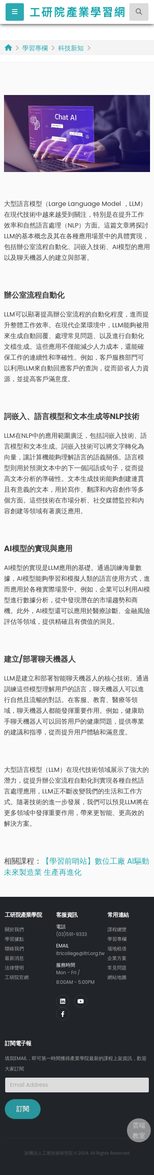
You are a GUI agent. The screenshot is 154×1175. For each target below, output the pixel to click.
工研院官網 (17, 977)
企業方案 (117, 958)
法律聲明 (14, 968)
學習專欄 (35, 48)
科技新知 (71, 48)
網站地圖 (117, 977)
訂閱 (22, 1109)
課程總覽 (117, 929)
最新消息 (14, 958)
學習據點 (14, 939)
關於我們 (14, 929)
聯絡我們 (14, 949)
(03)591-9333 (71, 934)
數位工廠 (111, 861)
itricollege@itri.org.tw (80, 953)
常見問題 (117, 968)
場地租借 (117, 949)
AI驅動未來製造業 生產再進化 (76, 867)
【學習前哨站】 (68, 861)
